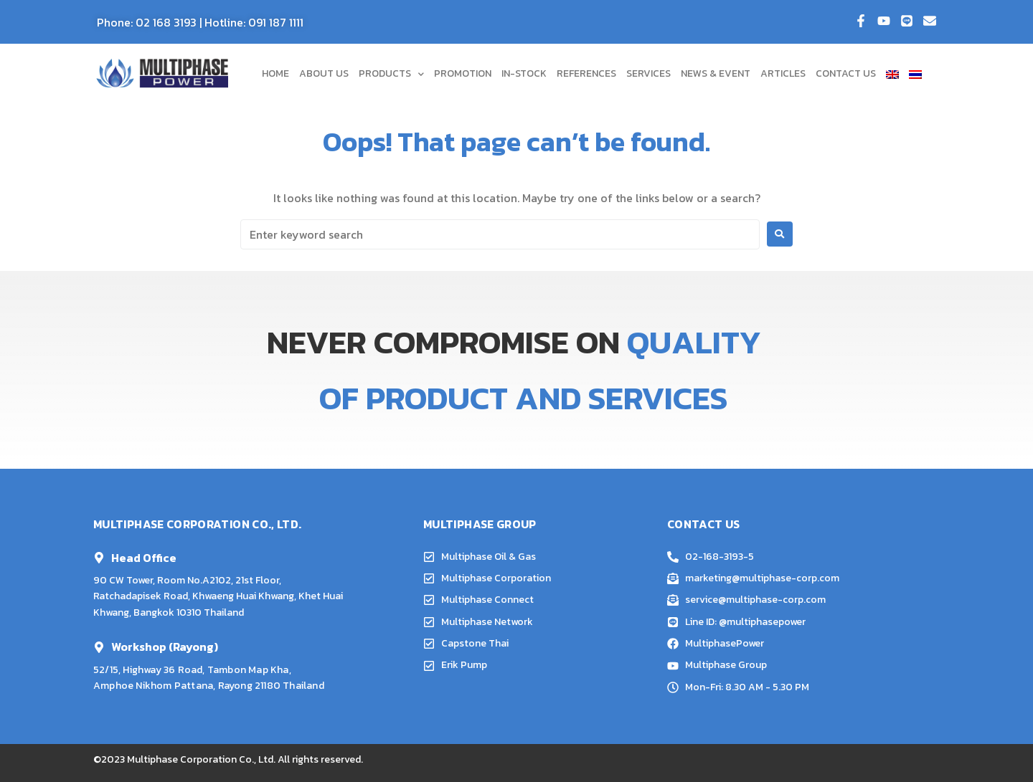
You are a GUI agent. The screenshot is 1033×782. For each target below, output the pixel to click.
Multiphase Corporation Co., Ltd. (201, 759)
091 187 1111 (275, 22)
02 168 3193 (166, 22)
